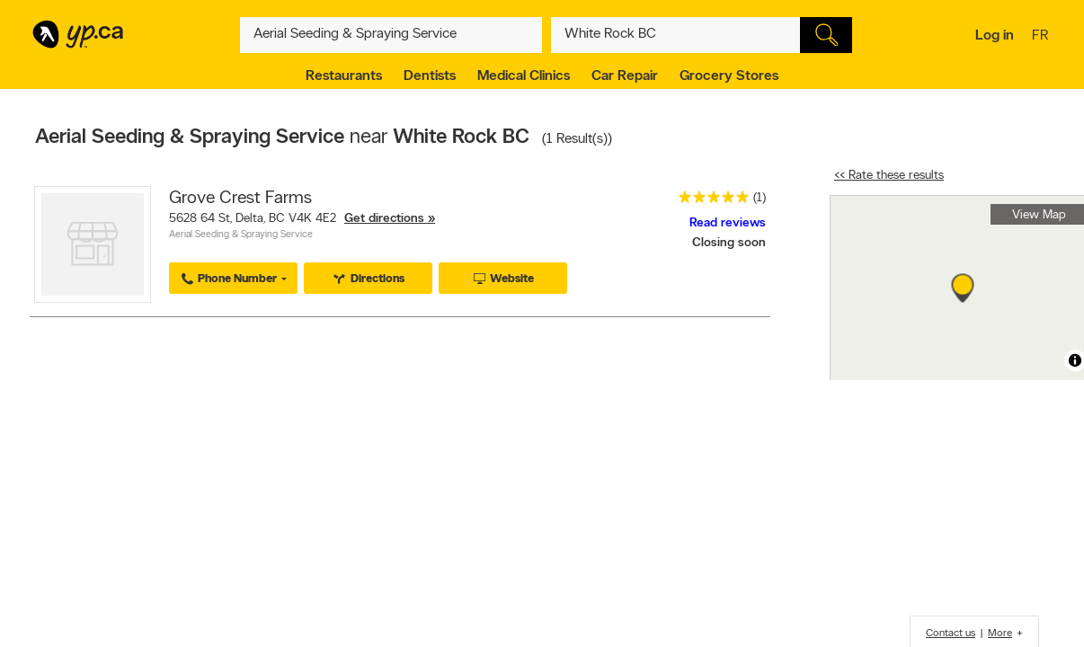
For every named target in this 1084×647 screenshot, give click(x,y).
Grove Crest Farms (240, 199)
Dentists (430, 76)
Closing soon (729, 243)
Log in (994, 36)
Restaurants (344, 76)
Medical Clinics (523, 76)
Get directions (384, 219)
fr (1042, 37)
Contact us (950, 633)
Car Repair (624, 76)
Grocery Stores (729, 76)
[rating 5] (709, 201)
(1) (759, 198)
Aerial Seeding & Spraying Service (241, 235)
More (1000, 633)
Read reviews (727, 223)
